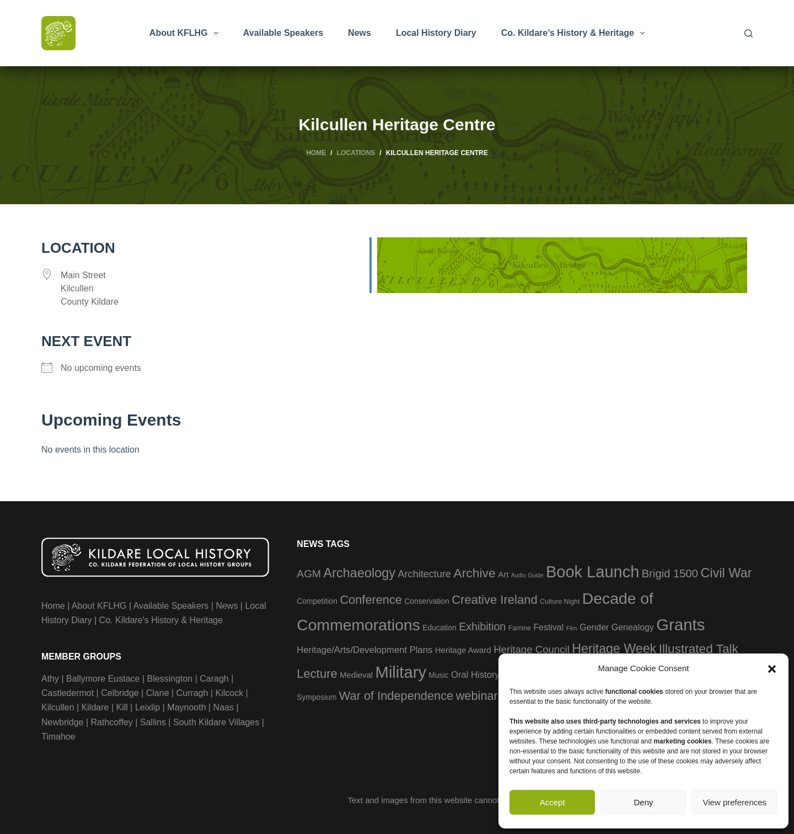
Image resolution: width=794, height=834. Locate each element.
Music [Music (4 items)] (438, 675)
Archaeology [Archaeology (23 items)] (360, 573)
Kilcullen (57, 707)
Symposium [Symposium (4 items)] (316, 697)
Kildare (95, 707)
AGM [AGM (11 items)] (309, 574)
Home (53, 605)
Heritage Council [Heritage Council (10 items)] (531, 649)
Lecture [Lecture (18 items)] (317, 674)
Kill (122, 707)
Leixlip (147, 707)
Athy (50, 678)
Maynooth (186, 707)
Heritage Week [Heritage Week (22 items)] (614, 648)
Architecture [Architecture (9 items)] (424, 574)
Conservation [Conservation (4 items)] (426, 601)
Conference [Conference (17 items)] (371, 600)
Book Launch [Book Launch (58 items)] (592, 572)
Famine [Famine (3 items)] (519, 628)
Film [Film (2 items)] (571, 628)
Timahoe (58, 736)
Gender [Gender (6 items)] (594, 627)
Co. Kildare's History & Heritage (161, 620)
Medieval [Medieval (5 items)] (356, 674)
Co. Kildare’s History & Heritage (575, 33)
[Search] (748, 33)
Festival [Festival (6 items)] (548, 627)
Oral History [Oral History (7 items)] (475, 675)
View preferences (735, 802)
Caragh (214, 678)
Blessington (170, 678)
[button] (771, 668)
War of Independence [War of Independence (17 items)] (396, 696)
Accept (552, 802)
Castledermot (67, 693)
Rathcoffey (112, 722)
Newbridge (62, 722)
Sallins (153, 722)
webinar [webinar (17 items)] (477, 696)
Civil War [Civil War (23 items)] (726, 573)
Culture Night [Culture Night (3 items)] (560, 601)
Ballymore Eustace (103, 678)
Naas (223, 707)
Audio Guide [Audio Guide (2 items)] (527, 575)
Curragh (192, 693)
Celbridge (119, 693)
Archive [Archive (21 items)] (474, 573)
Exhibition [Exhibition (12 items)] (482, 626)
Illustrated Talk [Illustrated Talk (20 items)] (698, 649)
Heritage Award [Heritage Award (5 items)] (463, 650)
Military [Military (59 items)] (400, 672)
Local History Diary (436, 33)
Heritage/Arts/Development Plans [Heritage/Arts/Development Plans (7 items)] (364, 650)
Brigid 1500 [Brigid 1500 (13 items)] (670, 573)
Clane (157, 693)
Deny (643, 802)
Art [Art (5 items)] (503, 574)
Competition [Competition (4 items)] (317, 601)
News (359, 33)
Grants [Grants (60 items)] (680, 624)
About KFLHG (186, 33)
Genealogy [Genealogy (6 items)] (632, 627)
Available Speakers (283, 33)
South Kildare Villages (216, 722)
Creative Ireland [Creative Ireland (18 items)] (495, 600)
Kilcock (229, 693)
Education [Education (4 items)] (439, 628)
